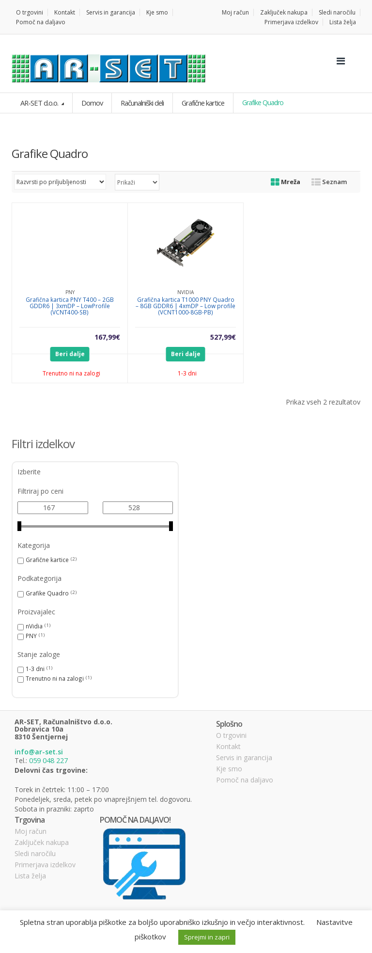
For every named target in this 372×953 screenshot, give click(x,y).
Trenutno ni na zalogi (55, 678)
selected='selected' (137, 181)
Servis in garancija (110, 12)
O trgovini (29, 12)
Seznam (329, 181)
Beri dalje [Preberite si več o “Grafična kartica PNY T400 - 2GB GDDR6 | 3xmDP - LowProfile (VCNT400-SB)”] (70, 353)
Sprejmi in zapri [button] (207, 937)
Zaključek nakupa (284, 12)
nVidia (34, 625)
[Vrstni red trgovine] (60, 181)
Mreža (285, 181)
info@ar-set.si (39, 751)
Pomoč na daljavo (40, 22)
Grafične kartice (199, 102)
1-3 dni (35, 668)
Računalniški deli (140, 102)
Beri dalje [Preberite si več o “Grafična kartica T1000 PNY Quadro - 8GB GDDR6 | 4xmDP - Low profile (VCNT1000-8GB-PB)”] (186, 353)
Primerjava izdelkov (291, 22)
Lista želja (342, 22)
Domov (90, 102)
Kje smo (157, 12)
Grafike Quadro (47, 592)
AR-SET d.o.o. (39, 102)
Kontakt (64, 12)
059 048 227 (48, 759)
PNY (31, 635)
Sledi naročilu (337, 12)
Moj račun (235, 12)
